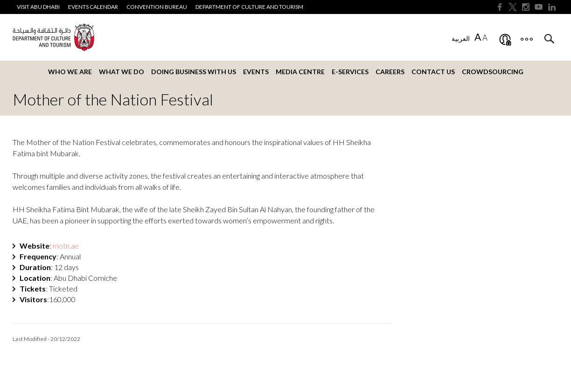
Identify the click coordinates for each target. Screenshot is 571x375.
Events (256, 72)
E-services (350, 72)
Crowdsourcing (492, 72)
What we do (121, 72)
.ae (66, 245)
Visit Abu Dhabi (38, 6)
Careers (390, 72)
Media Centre (300, 72)
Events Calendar (93, 6)
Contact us (433, 72)
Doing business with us (193, 72)
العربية (461, 38)
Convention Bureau (156, 6)
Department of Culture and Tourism (249, 6)
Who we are (70, 72)
